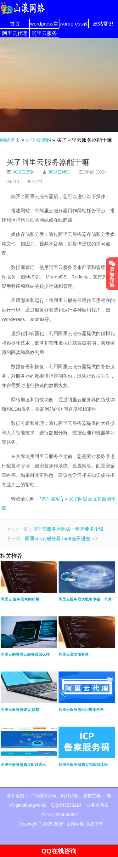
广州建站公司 (43, 795)
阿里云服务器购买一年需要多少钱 (68, 529)
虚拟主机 (92, 795)
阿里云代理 (14, 33)
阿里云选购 (38, 140)
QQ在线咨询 (59, 851)
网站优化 (70, 795)
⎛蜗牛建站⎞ (51, 498)
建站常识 (103, 23)
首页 (15, 23)
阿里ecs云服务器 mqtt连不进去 (57, 538)
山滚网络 (75, 823)
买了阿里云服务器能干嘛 (47, 162)
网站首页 (10, 140)
